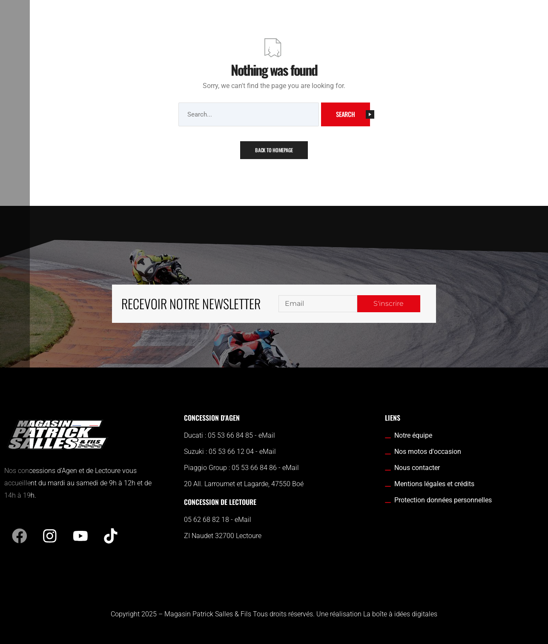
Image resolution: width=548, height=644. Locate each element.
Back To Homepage (274, 150)
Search (353, 114)
